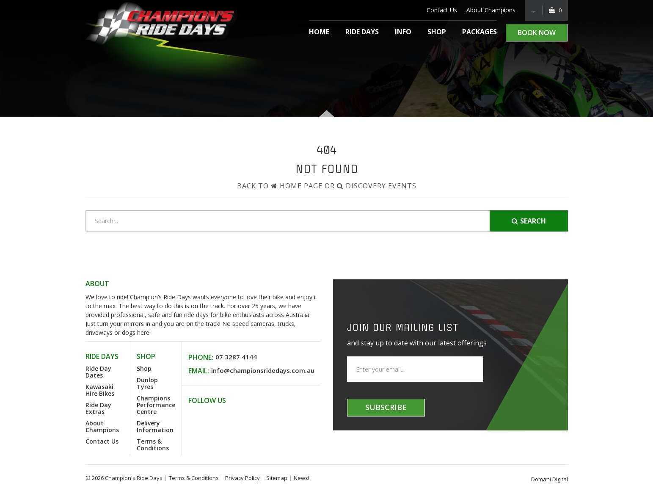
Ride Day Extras (98, 408)
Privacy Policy (242, 478)
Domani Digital (549, 479)
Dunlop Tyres (147, 383)
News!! (302, 478)
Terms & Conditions (153, 444)
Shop (436, 31)
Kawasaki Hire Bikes (99, 390)
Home (319, 31)
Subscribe (386, 407)
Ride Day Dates (98, 371)
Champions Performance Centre (156, 405)
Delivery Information (155, 426)
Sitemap (276, 478)
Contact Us (430, 10)
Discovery (366, 185)
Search (529, 221)
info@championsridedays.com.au (262, 370)
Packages (479, 31)
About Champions (479, 10)
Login (527, 10)
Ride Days (362, 31)
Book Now (537, 32)
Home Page (301, 185)
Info (403, 31)
